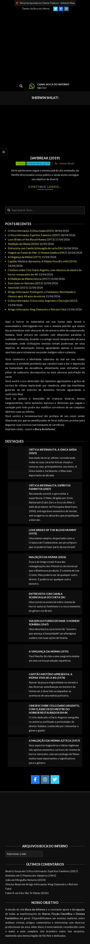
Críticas (20, 163)
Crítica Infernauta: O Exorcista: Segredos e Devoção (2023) (42, 300)
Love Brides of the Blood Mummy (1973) (31, 239)
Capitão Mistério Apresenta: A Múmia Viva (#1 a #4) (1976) (42, 261)
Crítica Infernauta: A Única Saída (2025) (31, 230)
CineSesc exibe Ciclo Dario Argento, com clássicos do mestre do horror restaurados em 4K (54, 709)
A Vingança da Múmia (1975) (24, 257)
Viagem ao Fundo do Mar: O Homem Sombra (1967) (37, 252)
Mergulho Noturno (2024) (30, 879)
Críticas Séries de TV (38, 163)
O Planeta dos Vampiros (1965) (38, 875)
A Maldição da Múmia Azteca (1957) (29, 278)
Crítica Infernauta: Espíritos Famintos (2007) (34, 235)
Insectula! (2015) (18, 287)
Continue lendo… (45, 186)
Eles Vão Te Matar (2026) (34, 893)
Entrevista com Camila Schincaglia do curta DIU (35, 248)
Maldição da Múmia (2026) (23, 243)
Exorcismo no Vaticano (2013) (25, 283)
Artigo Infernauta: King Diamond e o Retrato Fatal (37, 309)
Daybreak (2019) (45, 158)
